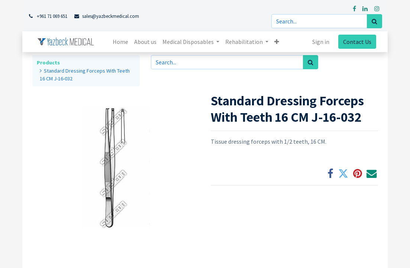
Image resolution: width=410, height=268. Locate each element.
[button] (276, 41)
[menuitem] (120, 41)
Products (48, 62)
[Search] (374, 21)
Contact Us (357, 41)
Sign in (320, 41)
